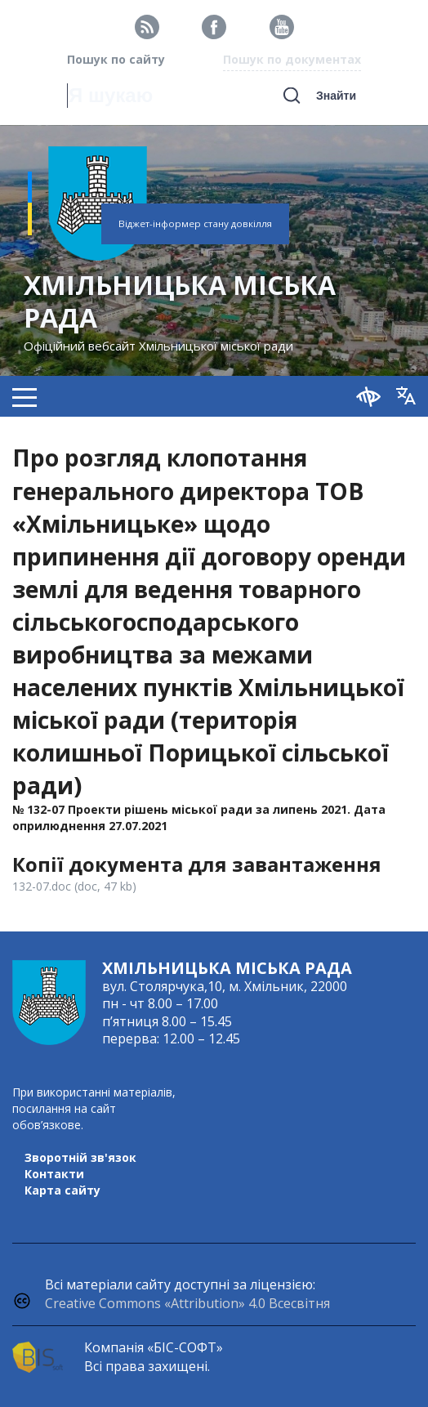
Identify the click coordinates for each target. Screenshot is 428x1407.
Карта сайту (62, 1190)
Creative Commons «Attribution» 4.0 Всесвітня (187, 1303)
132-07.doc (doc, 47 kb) (74, 886)
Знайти (336, 95)
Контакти (54, 1173)
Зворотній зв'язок (80, 1157)
